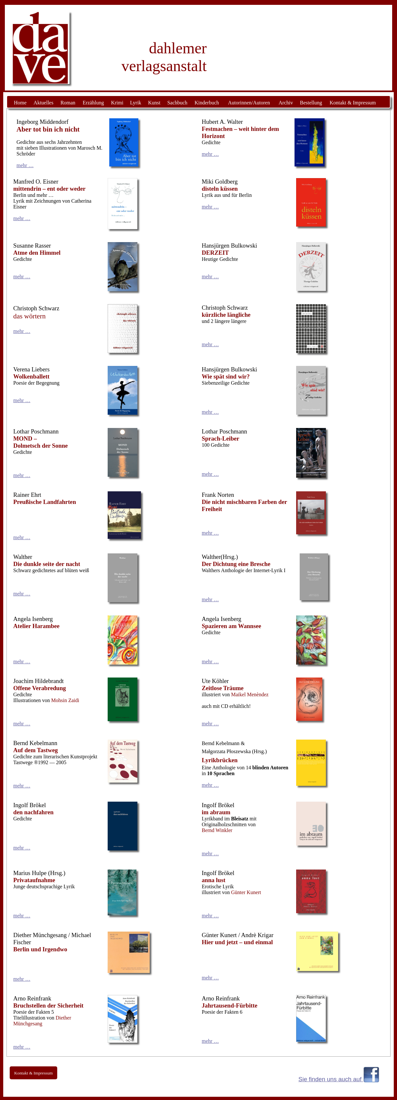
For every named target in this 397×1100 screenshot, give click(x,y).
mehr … (25, 165)
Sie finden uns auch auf (330, 1079)
